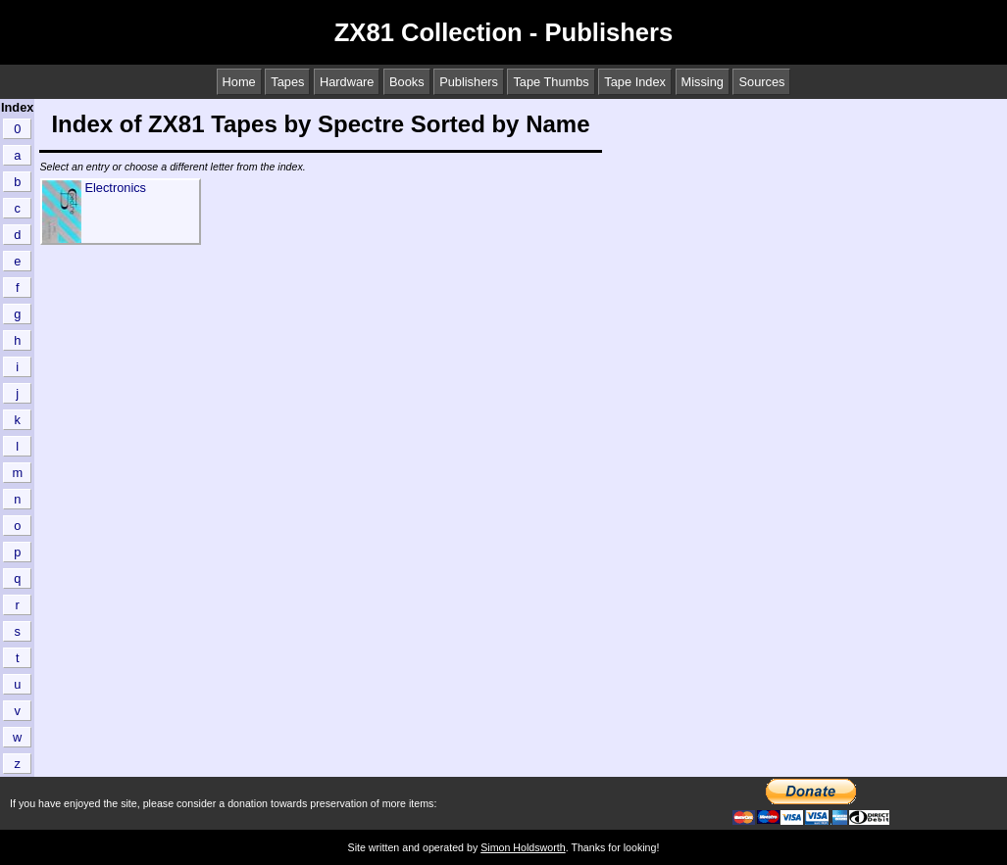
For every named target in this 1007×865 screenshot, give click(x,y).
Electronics (115, 187)
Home (239, 81)
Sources (761, 81)
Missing (702, 81)
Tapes (287, 81)
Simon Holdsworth (522, 847)
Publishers (468, 81)
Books (407, 81)
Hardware (347, 81)
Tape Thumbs (550, 81)
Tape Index (635, 81)
